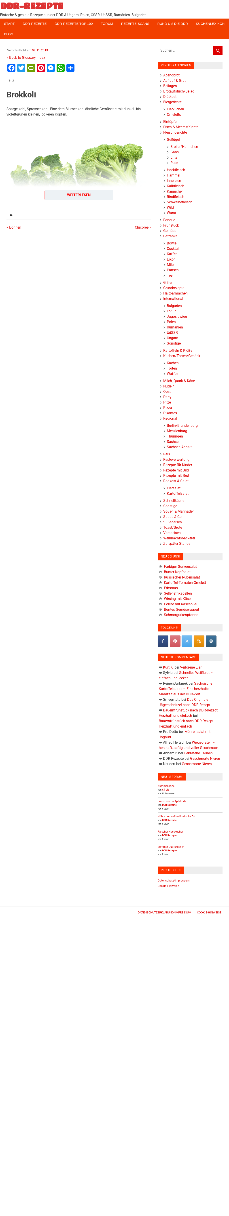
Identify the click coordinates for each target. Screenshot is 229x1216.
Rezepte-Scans (135, 23)
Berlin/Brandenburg (182, 425)
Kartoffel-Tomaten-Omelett (185, 583)
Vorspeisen (172, 533)
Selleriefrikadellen (178, 593)
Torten (172, 368)
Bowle (171, 243)
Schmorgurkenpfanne (181, 615)
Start (9, 23)
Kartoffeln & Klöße (177, 350)
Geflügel (173, 139)
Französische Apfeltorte (172, 801)
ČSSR (171, 311)
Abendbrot (171, 75)
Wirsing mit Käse (177, 599)
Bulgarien (174, 306)
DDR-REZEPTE (31, 6)
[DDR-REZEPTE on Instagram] (211, 641)
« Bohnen (13, 227)
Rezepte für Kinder (177, 465)
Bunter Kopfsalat (177, 572)
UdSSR (172, 332)
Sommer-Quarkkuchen (171, 846)
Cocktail (173, 248)
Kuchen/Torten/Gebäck (181, 356)
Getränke (170, 236)
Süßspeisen (172, 522)
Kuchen (173, 363)
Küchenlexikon (210, 23)
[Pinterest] (175, 641)
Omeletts (174, 114)
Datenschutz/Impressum (173, 880)
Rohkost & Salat (176, 481)
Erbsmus (171, 588)
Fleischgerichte (175, 132)
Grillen (168, 282)
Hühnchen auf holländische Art (176, 816)
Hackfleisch (176, 170)
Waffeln (173, 374)
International (173, 299)
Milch (171, 265)
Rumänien (175, 327)
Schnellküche (173, 501)
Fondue (169, 220)
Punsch (173, 270)
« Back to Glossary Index (25, 57)
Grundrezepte (173, 288)
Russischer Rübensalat (182, 577)
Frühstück (171, 225)
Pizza (167, 408)
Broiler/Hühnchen (184, 147)
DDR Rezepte (169, 805)
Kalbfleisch (175, 186)
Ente (173, 157)
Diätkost (169, 97)
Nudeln (168, 386)
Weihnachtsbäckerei (179, 538)
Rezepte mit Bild (176, 470)
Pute (174, 163)
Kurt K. (168, 667)
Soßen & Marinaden (179, 511)
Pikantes (170, 413)
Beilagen (170, 86)
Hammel (173, 175)
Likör (171, 259)
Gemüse (169, 231)
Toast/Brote (172, 527)
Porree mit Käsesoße (180, 604)
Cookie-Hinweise (168, 886)
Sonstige (174, 343)
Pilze (167, 402)
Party (167, 397)
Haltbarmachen (175, 293)
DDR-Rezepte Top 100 (74, 23)
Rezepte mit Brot (176, 475)
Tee (169, 275)
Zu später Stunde (176, 543)
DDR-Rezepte (35, 23)
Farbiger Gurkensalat (180, 566)
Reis (166, 454)
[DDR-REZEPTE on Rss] (199, 641)
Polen (171, 322)
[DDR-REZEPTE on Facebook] (163, 641)
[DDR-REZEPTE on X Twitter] (187, 641)
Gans (174, 152)
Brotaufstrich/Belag (178, 91)
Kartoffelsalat (178, 493)
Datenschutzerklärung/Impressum (164, 912)
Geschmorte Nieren (205, 758)
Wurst (171, 213)
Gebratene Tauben (198, 753)
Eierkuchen (175, 109)
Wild (170, 207)
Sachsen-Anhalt (179, 447)
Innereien (174, 181)
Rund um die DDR (172, 23)
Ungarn (172, 338)
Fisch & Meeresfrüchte (180, 127)
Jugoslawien (177, 316)
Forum (107, 23)
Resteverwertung (176, 459)
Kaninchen (175, 191)
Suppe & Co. (172, 517)
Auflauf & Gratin (176, 80)
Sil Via (165, 789)
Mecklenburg (177, 431)
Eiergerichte (172, 102)
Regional (170, 418)
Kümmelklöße (166, 786)
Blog (8, 34)
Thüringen (175, 436)
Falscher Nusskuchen (171, 831)
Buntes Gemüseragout (181, 609)
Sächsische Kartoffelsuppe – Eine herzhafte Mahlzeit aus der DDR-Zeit (185, 688)
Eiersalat (173, 488)
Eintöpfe (169, 122)
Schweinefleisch (179, 202)
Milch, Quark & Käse (179, 381)
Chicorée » (143, 227)
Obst (167, 391)
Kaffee (172, 254)
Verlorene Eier (190, 667)
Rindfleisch (175, 197)
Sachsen (173, 442)
